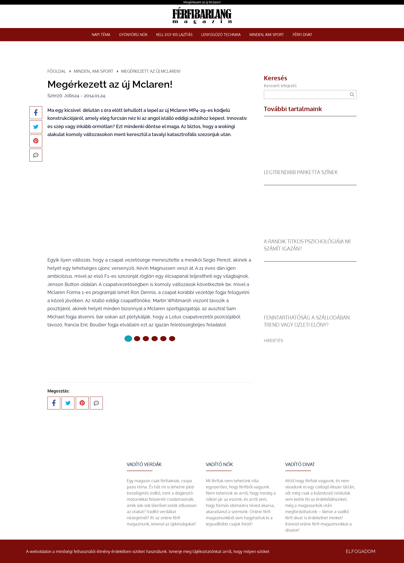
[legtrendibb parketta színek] (310, 165)
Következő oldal (150, 356)
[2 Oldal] (146, 338)
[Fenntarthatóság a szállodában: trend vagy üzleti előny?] (310, 311)
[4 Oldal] (163, 338)
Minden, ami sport (266, 34)
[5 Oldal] (172, 338)
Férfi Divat (302, 34)
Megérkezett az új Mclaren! (202, 2)
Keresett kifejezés (280, 85)
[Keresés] (352, 94)
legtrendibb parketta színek (301, 172)
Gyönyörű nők (133, 34)
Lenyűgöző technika (221, 34)
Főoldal (56, 71)
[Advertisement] (310, 380)
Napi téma (101, 34)
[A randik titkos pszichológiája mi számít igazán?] (310, 234)
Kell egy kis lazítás (174, 34)
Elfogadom (360, 551)
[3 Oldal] (155, 338)
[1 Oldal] (137, 338)
